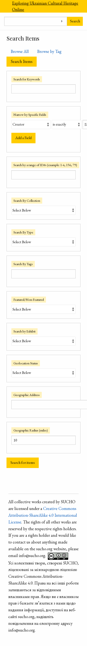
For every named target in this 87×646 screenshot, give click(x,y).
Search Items (21, 61)
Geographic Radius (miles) (30, 430)
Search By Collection (26, 200)
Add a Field (23, 137)
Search (75, 21)
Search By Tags (23, 264)
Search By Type (23, 232)
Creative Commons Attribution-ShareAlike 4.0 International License (42, 515)
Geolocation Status (25, 363)
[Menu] (4, 6)
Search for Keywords (26, 79)
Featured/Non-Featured (28, 299)
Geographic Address (26, 395)
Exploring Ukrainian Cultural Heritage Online (45, 6)
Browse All (20, 51)
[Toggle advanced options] (62, 21)
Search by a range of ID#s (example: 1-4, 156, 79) (45, 165)
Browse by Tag (49, 51)
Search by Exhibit (24, 331)
